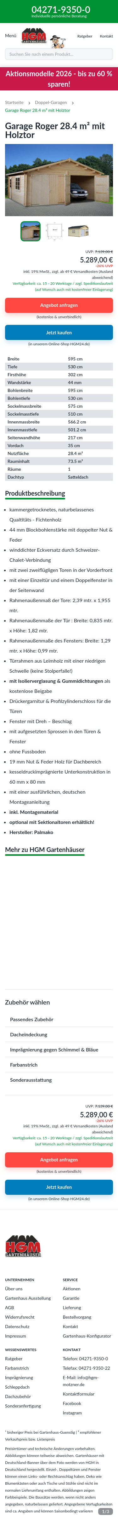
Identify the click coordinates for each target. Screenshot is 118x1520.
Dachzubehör (18, 1396)
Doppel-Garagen (51, 102)
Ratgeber (13, 1358)
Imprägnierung (19, 1377)
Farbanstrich (17, 1368)
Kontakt (70, 1326)
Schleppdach (17, 1387)
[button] (59, 1019)
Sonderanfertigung (23, 1405)
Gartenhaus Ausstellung (28, 1298)
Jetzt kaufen (59, 332)
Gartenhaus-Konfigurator (87, 1336)
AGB (9, 1307)
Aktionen (72, 1288)
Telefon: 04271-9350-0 (85, 1358)
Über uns (13, 1288)
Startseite (14, 102)
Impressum (15, 1336)
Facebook (72, 1403)
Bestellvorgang (77, 1317)
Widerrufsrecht (20, 1317)
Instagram (72, 1412)
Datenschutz (17, 1326)
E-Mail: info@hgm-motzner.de (81, 1381)
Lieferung (72, 1307)
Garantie (71, 1298)
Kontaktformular (79, 1393)
